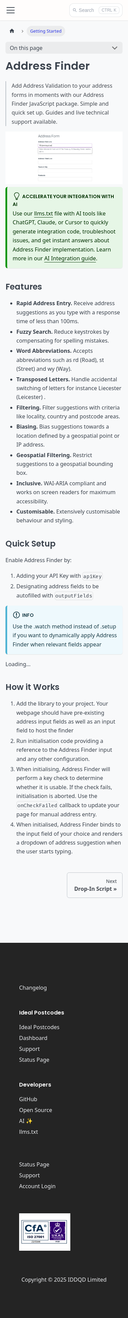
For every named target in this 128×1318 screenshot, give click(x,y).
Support (29, 1049)
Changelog (33, 987)
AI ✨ (26, 1121)
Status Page (34, 1059)
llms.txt (43, 213)
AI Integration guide (70, 258)
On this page (26, 48)
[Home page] (11, 31)
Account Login (37, 1186)
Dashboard (33, 1038)
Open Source (35, 1110)
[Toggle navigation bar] (10, 10)
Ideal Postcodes (39, 1027)
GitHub (28, 1099)
